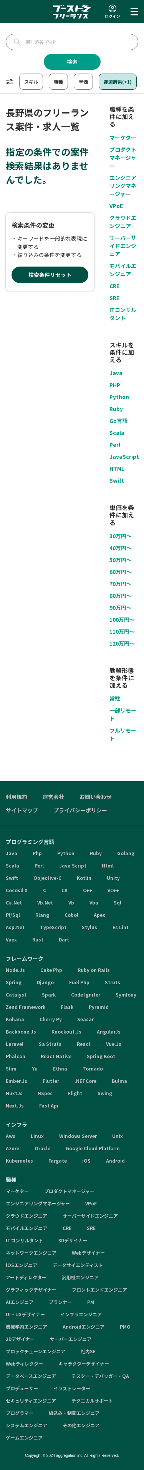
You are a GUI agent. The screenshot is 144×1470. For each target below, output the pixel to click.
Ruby (116, 409)
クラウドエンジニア (122, 222)
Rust (37, 939)
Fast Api (48, 1105)
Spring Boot (101, 1056)
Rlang (42, 914)
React (84, 1043)
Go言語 (118, 421)
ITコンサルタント (122, 314)
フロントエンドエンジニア (99, 1289)
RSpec (45, 1093)
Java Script (72, 865)
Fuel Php (79, 982)
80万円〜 (120, 595)
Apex (99, 914)
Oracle (42, 1148)
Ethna (60, 1068)
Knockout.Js (66, 1031)
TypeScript (53, 927)
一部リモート (122, 714)
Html (108, 865)
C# (64, 890)
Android (115, 1160)
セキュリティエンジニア (31, 1400)
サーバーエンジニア (70, 1339)
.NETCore (85, 1080)
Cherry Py (51, 1019)
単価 (83, 81)
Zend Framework (25, 1006)
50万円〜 (120, 560)
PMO (125, 1326)
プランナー (60, 1302)
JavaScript (124, 456)
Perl (114, 444)
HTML (116, 468)
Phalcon (15, 1056)
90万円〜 (120, 607)
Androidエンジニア (83, 1326)
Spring (14, 982)
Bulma (119, 1080)
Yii (35, 1068)
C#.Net (14, 902)
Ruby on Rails (94, 970)
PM (90, 1302)
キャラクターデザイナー (83, 1363)
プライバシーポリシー (80, 810)
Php (37, 853)
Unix (117, 1136)
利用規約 (16, 796)
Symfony (126, 994)
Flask (67, 1006)
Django (45, 982)
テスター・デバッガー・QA (100, 1376)
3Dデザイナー (72, 1240)
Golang (125, 853)
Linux (37, 1136)
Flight (75, 1093)
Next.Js (15, 1105)
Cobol (71, 914)
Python (119, 397)
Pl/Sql (13, 914)
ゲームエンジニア (24, 1437)
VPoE (116, 206)
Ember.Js (16, 1080)
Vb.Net (45, 902)
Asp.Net (15, 927)
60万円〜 (120, 572)
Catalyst (16, 994)
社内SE (88, 1351)
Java (115, 373)
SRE (114, 298)
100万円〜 (122, 619)
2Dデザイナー (20, 1339)
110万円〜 (122, 631)
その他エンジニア (81, 1425)
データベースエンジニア (31, 1376)
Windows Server (78, 1136)
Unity (113, 877)
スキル (31, 81)
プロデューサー (22, 1388)
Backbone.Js (21, 1031)
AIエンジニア (19, 1302)
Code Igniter (85, 994)
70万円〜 (120, 583)
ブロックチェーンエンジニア (35, 1351)
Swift (116, 480)
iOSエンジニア (21, 1265)
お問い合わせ (95, 796)
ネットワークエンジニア (31, 1252)
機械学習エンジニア (26, 1326)
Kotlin (84, 877)
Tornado (93, 1068)
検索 (72, 61)
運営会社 (53, 796)
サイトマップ (22, 810)
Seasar (85, 1019)
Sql (117, 902)
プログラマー (19, 1413)
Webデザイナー (88, 1252)
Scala (116, 432)
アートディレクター (26, 1277)
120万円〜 (122, 643)
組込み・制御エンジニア (74, 1413)
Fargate (57, 1160)
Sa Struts (50, 1043)
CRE (114, 286)
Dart (64, 939)
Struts (112, 982)
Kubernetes (19, 1160)
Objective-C (47, 877)
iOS (86, 1160)
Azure (12, 1148)
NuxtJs (14, 1093)
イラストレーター (71, 1388)
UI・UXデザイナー (25, 1314)
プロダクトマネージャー (122, 157)
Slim (11, 1068)
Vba (93, 902)
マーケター (122, 137)
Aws (10, 1136)
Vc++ (113, 890)
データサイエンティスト (78, 1265)
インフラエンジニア (81, 1314)
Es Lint (121, 927)
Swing (105, 1093)
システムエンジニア (26, 1425)
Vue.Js (113, 1043)
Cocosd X (17, 890)
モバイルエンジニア (122, 270)
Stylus (89, 927)
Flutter (51, 1080)
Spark (49, 994)
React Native (56, 1056)
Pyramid (99, 1006)
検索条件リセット (49, 275)
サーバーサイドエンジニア (122, 246)
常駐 (114, 698)
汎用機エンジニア (80, 1277)
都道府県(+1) (118, 81)
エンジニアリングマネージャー (122, 186)
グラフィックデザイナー (31, 1289)
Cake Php (51, 970)
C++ (87, 890)
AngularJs (109, 1031)
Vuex (11, 939)
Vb (71, 902)
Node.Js (15, 970)
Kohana (15, 1019)
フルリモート (122, 734)
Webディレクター (24, 1363)
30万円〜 (120, 536)
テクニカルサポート (92, 1400)
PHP (114, 385)
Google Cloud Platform (93, 1148)
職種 (58, 81)
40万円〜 (120, 548)
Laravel (14, 1043)
